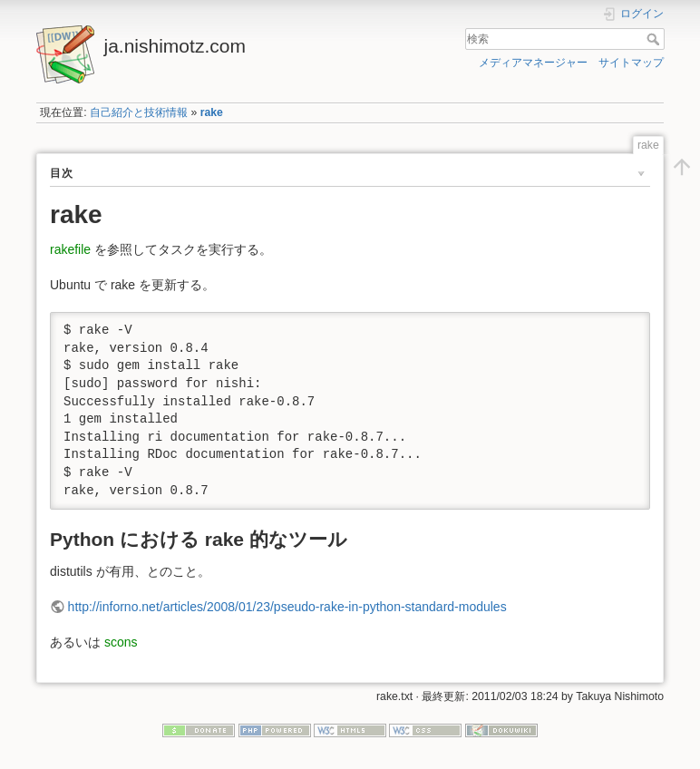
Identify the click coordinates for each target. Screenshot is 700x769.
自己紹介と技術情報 (139, 112)
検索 (655, 39)
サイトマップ (631, 62)
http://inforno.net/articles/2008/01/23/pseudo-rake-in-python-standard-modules (287, 606)
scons (121, 642)
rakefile (70, 249)
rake (211, 112)
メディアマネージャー (533, 62)
